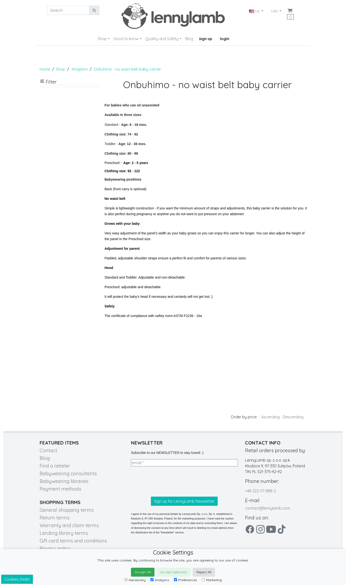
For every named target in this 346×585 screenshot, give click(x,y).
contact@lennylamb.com (267, 508)
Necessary (135, 580)
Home (45, 69)
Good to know (125, 38)
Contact (48, 450)
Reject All (204, 572)
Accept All (143, 572)
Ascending (270, 416)
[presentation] (167, 481)
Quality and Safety (162, 38)
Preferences (185, 580)
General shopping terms (67, 510)
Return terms (54, 518)
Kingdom (80, 69)
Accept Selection (173, 572)
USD (275, 11)
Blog (189, 38)
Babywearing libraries (64, 481)
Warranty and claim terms (69, 525)
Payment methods (60, 489)
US (254, 11)
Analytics (159, 580)
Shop (102, 38)
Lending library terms (64, 533)
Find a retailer (55, 466)
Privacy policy (55, 548)
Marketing (212, 580)
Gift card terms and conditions (73, 541)
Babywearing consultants (68, 473)
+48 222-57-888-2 (260, 490)
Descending (293, 416)
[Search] (68, 10)
